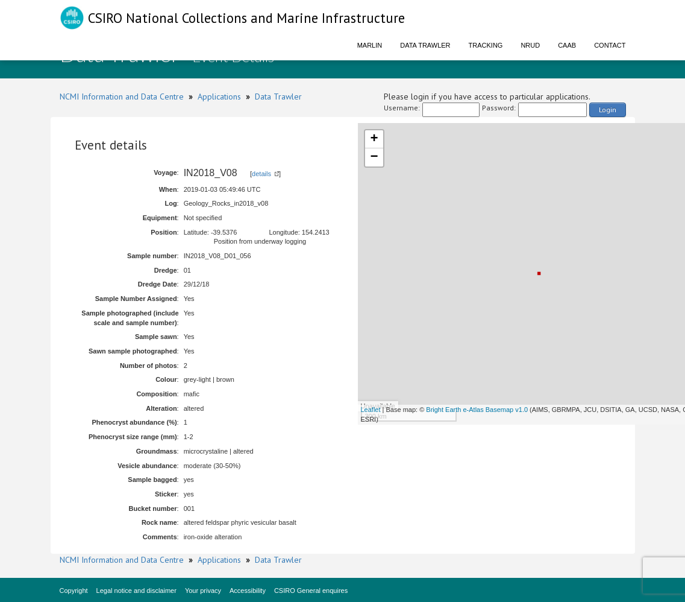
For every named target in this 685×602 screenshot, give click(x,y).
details (261, 173)
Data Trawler (425, 45)
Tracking (486, 45)
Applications (219, 96)
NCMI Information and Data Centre (122, 96)
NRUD (530, 45)
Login (607, 109)
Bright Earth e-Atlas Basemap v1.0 (477, 409)
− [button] (374, 157)
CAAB (567, 45)
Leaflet (371, 409)
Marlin (370, 45)
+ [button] (374, 139)
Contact (609, 45)
